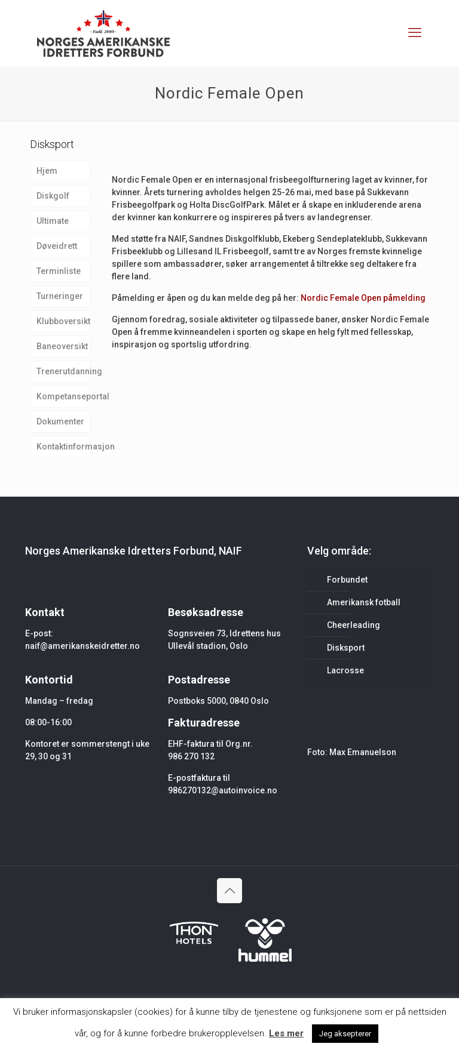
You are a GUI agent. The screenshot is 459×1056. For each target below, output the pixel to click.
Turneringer (59, 296)
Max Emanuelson (362, 752)
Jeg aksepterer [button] (345, 1033)
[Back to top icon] (229, 890)
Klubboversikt (63, 321)
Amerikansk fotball (363, 602)
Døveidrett (56, 246)
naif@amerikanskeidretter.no (82, 646)
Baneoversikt (62, 346)
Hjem (46, 171)
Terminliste (58, 271)
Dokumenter (60, 421)
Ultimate (52, 221)
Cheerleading (353, 625)
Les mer (286, 1033)
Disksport (346, 647)
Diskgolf (52, 196)
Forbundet (347, 579)
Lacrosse (345, 670)
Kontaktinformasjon (63, 446)
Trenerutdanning (63, 371)
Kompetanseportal (63, 396)
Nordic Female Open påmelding (363, 298)
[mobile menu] (415, 33)
